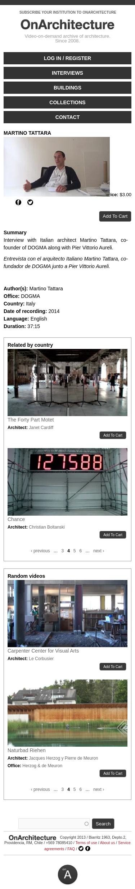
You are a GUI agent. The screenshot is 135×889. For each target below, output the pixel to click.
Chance (16, 519)
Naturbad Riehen (27, 750)
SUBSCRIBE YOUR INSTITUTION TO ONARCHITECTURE (67, 12)
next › (98, 550)
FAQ (71, 849)
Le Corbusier (41, 658)
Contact (67, 117)
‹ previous (40, 550)
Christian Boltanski (46, 527)
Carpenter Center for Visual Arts (43, 651)
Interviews (67, 73)
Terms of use (86, 842)
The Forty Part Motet (31, 420)
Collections (67, 102)
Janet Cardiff (41, 427)
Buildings (67, 88)
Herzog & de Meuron (42, 765)
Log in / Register (67, 58)
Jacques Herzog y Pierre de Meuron (63, 758)
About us (107, 842)
